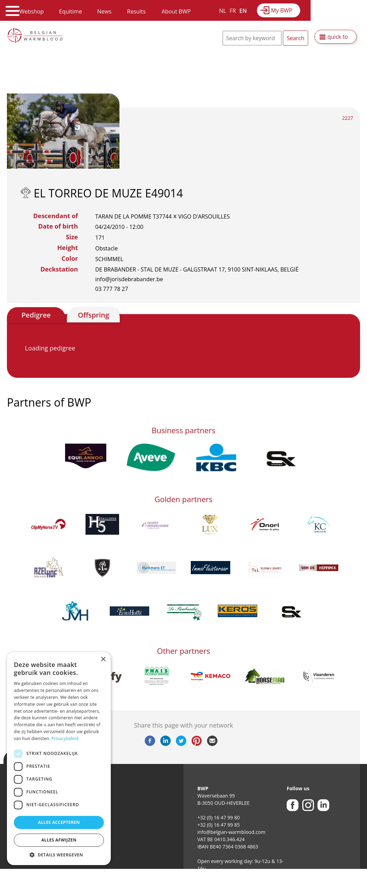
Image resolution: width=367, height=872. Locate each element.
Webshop (31, 11)
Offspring (93, 315)
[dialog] (59, 758)
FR (233, 11)
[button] (59, 854)
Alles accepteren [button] (59, 822)
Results (136, 11)
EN (243, 11)
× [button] (103, 659)
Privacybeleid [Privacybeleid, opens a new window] (65, 738)
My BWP (281, 10)
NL (222, 11)
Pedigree (36, 315)
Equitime (70, 11)
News (104, 11)
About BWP (176, 11)
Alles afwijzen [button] (59, 840)
